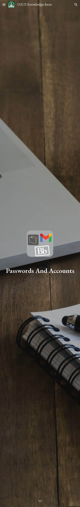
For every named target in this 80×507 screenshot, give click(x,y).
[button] (4, 4)
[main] (40, 271)
